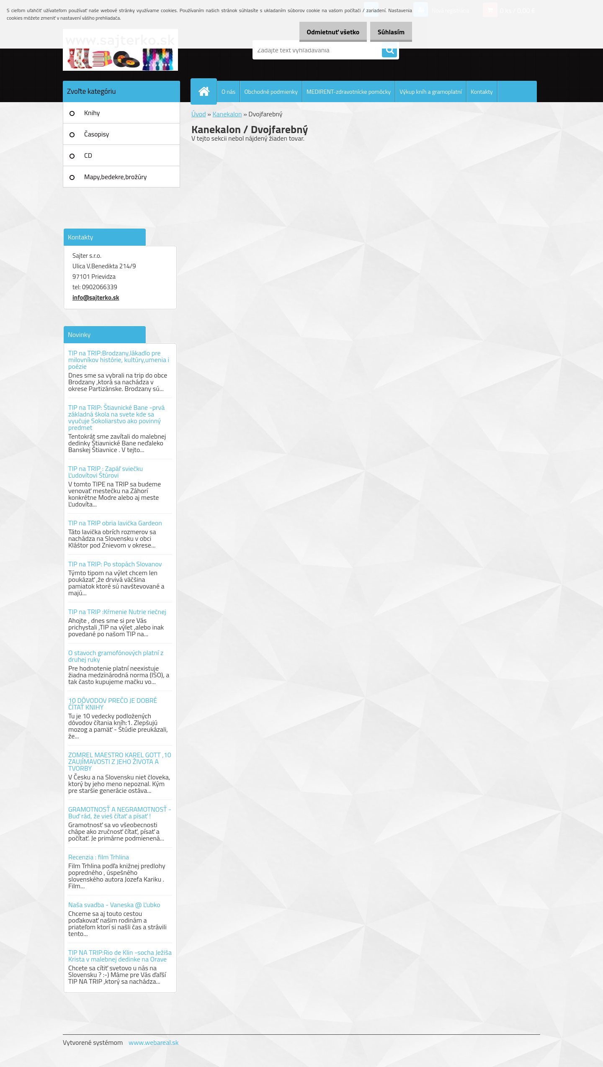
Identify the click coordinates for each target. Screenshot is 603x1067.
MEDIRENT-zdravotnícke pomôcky (349, 91)
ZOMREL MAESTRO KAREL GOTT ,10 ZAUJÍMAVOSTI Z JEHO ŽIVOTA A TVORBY (119, 761)
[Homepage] (207, 91)
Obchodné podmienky (271, 91)
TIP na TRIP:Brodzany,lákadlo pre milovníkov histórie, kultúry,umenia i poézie (118, 359)
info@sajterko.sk (95, 297)
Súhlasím (388, 32)
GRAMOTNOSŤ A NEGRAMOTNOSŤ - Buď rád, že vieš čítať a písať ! (119, 812)
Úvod (198, 114)
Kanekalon (227, 114)
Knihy (92, 113)
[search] (389, 50)
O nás (228, 91)
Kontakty (482, 91)
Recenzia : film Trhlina (98, 857)
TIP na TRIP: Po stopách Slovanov (115, 564)
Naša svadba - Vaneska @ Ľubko (114, 905)
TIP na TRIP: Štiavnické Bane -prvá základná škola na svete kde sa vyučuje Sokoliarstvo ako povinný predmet (116, 417)
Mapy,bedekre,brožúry (115, 177)
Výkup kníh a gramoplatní (430, 91)
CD (88, 155)
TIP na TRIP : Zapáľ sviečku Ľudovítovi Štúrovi (105, 471)
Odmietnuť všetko (324, 32)
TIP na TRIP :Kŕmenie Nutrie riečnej (117, 612)
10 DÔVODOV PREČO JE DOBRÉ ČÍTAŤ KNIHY (112, 703)
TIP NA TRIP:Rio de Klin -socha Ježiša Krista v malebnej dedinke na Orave (120, 955)
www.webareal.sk (154, 1042)
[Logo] (120, 50)
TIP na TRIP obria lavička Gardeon (115, 523)
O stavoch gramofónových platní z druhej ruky (115, 656)
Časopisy (96, 134)
